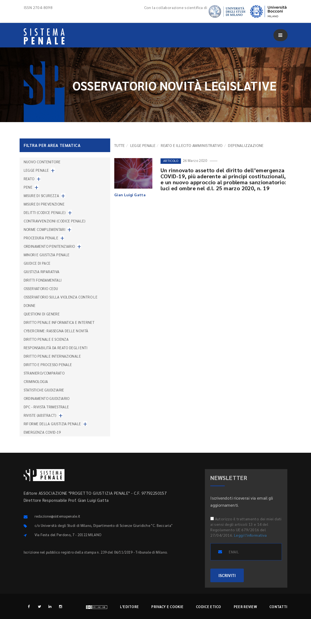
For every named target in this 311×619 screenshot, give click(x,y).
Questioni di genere (42, 314)
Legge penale (143, 145)
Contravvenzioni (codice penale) (55, 221)
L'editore (129, 606)
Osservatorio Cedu (41, 288)
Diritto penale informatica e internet (59, 322)
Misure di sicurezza (41, 195)
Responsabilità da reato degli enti (56, 347)
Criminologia (36, 381)
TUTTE (119, 145)
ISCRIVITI (227, 575)
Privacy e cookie (167, 606)
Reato (29, 178)
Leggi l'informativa (250, 535)
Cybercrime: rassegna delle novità (56, 330)
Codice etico (208, 606)
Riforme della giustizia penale (52, 423)
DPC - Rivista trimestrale (46, 406)
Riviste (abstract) (40, 415)
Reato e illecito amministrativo (192, 145)
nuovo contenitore (42, 161)
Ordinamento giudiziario (47, 398)
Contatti (278, 606)
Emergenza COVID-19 (42, 432)
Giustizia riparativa (42, 271)
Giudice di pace (37, 263)
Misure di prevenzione (44, 204)
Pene (28, 187)
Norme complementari (45, 229)
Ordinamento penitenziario (49, 246)
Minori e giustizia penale (47, 254)
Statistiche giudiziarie (44, 390)
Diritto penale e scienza (46, 339)
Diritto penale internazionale (52, 356)
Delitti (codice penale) (45, 212)
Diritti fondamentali (43, 280)
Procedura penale (41, 237)
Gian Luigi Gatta (130, 194)
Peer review (245, 606)
